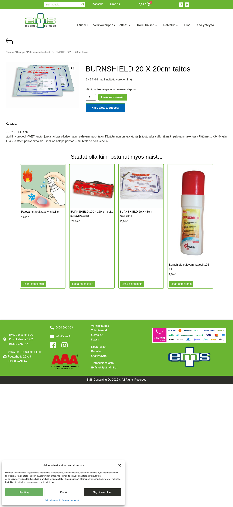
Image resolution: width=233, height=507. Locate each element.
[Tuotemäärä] (91, 97)
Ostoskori (97, 334)
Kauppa (20, 52)
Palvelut (96, 351)
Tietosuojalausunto (71, 500)
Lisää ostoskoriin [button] (33, 283)
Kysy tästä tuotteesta (105, 107)
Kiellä (63, 492)
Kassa (95, 339)
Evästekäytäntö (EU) (104, 367)
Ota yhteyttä (99, 355)
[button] (119, 465)
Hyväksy (24, 492)
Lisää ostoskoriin (112, 97)
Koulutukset (98, 346)
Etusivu (10, 52)
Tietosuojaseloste (102, 362)
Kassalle (97, 3)
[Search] (83, 4)
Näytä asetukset (102, 492)
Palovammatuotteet (38, 52)
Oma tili (115, 3)
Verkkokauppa (100, 325)
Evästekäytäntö (52, 500)
